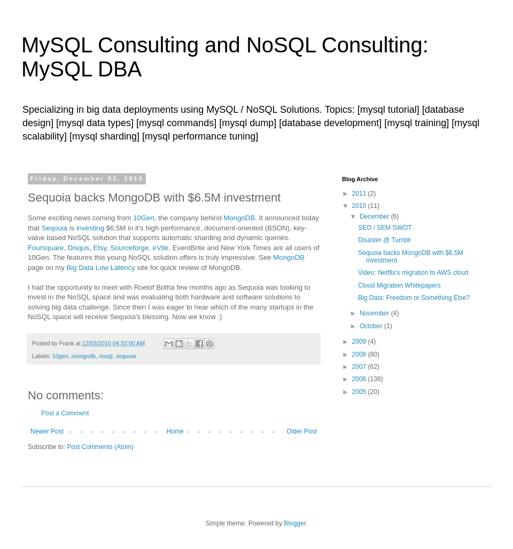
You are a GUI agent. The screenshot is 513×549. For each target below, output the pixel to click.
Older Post (301, 431)
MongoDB (239, 218)
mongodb (84, 356)
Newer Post (47, 431)
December (375, 216)
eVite (161, 248)
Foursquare (46, 248)
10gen (60, 356)
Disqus (78, 248)
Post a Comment (65, 413)
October (372, 326)
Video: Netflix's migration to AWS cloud (413, 272)
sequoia (126, 356)
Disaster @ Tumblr (384, 240)
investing (90, 228)
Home (175, 431)
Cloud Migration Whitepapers (399, 285)
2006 (360, 379)
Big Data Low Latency (101, 268)
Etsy (99, 248)
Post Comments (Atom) (100, 447)
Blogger (295, 523)
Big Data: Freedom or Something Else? (414, 297)
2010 (360, 206)
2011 (360, 193)
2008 (360, 354)
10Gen (143, 218)
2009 (360, 341)
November (375, 313)
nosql (106, 356)
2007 (360, 366)
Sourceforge (129, 248)
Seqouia (54, 228)
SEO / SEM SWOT (385, 227)
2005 (360, 392)
